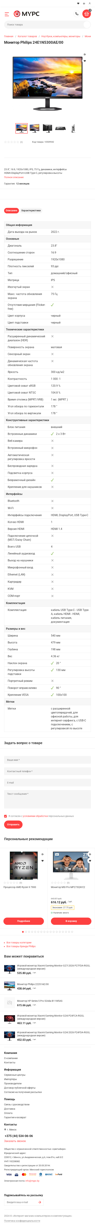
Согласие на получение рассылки (23, 1092)
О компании (11, 1058)
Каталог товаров (27, 36)
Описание (11, 210)
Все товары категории (18, 942)
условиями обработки (35, 816)
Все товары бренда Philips (21, 946)
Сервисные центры (14, 1074)
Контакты (9, 1062)
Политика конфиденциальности (22, 1220)
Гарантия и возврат (15, 1117)
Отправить (13, 824)
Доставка (9, 1108)
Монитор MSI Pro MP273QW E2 (68, 887)
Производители (13, 1083)
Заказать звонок (15, 1141)
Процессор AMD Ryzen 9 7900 (19, 887)
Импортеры (10, 1079)
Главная (8, 36)
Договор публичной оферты (20, 1087)
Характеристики (31, 210)
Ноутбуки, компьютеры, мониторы (60, 36)
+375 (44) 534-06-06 (76, 13)
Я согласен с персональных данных (41, 816)
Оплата (8, 1113)
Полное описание (14, 177)
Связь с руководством (16, 1104)
